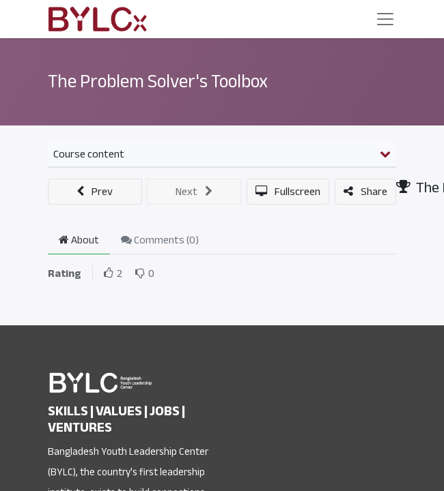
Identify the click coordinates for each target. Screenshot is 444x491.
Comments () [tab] (160, 240)
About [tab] (79, 240)
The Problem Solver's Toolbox (158, 81)
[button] (95, 192)
